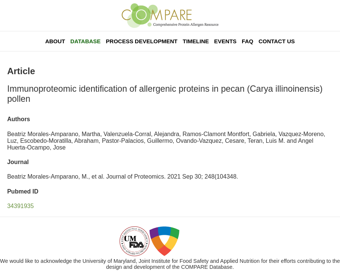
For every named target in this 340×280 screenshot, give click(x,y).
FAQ (247, 41)
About (55, 41)
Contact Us (277, 41)
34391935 (20, 206)
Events (225, 41)
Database (85, 41)
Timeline (196, 41)
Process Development (141, 41)
